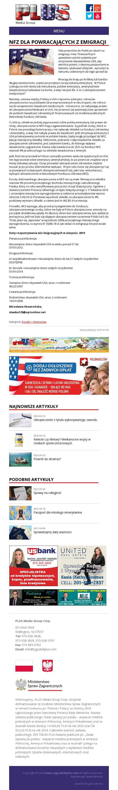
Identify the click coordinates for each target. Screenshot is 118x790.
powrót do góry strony (89, 783)
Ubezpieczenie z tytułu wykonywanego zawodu (65, 420)
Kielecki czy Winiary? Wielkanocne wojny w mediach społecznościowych (62, 441)
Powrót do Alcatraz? (47, 459)
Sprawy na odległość (47, 493)
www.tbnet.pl (94, 776)
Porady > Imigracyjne (34, 322)
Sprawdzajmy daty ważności (53, 532)
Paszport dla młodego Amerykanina (58, 512)
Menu (59, 31)
